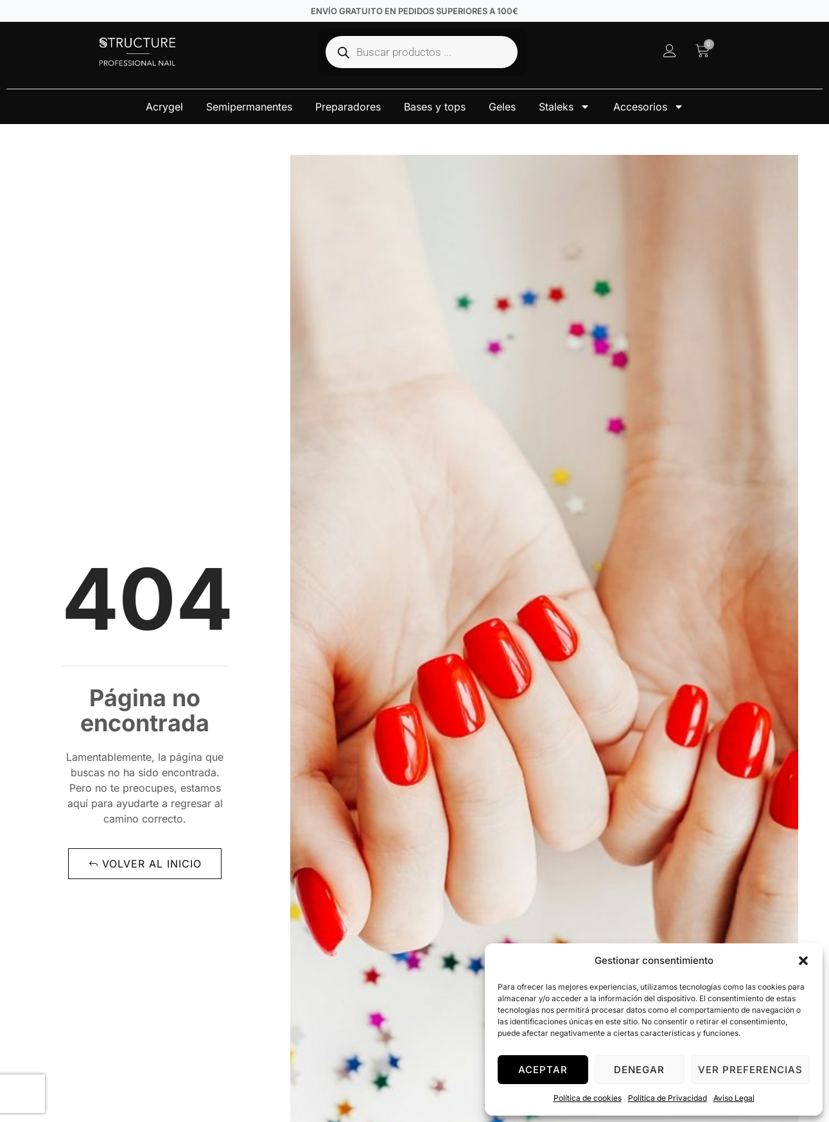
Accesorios (648, 107)
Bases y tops (435, 106)
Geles (502, 106)
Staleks (564, 107)
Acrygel (164, 106)
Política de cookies (588, 1098)
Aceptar (543, 1070)
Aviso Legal (734, 1098)
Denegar (639, 1070)
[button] (803, 960)
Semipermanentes (249, 106)
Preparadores (348, 106)
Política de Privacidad (667, 1098)
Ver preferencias (750, 1070)
